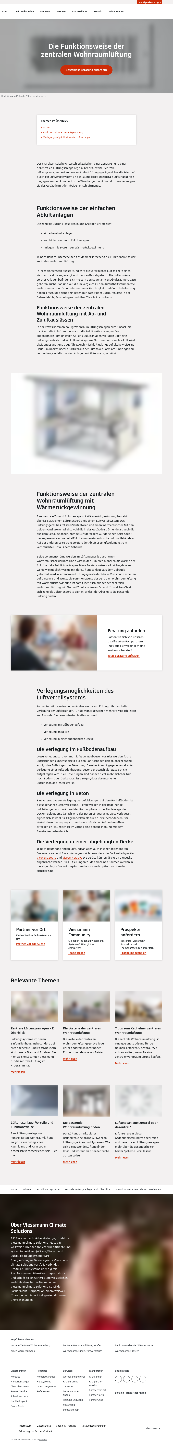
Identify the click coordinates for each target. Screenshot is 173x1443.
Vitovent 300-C (72, 857)
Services (61, 11)
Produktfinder (80, 11)
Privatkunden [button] (116, 11)
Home (14, 1189)
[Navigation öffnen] (4, 11)
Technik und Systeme (47, 1189)
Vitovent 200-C (46, 857)
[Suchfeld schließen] (160, 11)
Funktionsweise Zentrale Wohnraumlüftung (140, 1189)
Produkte (45, 11)
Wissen (27, 1189)
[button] (156, 1189)
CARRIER (43, 1439)
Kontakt (98, 11)
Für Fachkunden (25, 11)
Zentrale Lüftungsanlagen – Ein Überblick (87, 1189)
